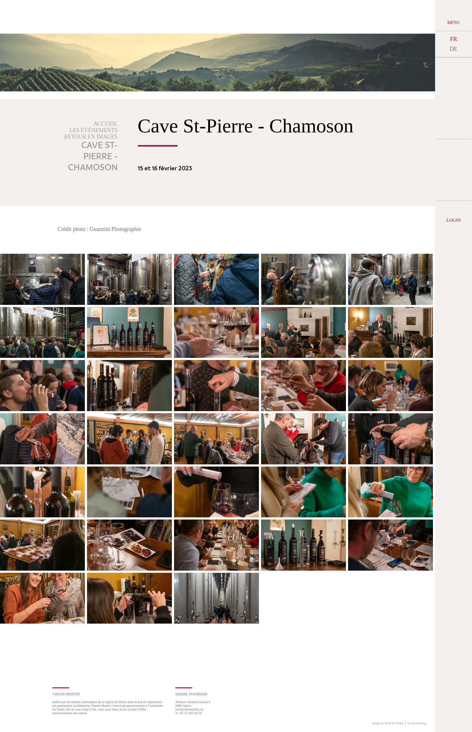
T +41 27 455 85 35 (188, 713)
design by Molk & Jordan (387, 723)
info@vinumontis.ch (189, 709)
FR (453, 39)
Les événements (93, 130)
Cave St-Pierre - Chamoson (93, 156)
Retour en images (91, 137)
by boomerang (416, 723)
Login (453, 220)
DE (453, 49)
